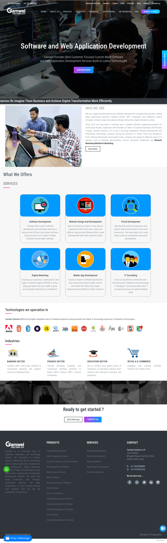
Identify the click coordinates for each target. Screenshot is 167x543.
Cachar (109, 428)
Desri (122, 426)
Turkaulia (24, 425)
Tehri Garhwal (132, 427)
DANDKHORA (163, 424)
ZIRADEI (149, 426)
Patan (8, 427)
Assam (23, 430)
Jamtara (137, 425)
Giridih (132, 425)
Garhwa (130, 425)
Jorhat (131, 428)
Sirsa (1, 428)
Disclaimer (144, 534)
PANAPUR (45, 426)
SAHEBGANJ (85, 425)
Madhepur (124, 426)
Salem (141, 429)
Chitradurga (60, 429)
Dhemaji (115, 428)
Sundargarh (5, 430)
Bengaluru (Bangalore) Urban (45, 429)
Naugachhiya (111, 424)
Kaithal (154, 427)
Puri (0, 430)
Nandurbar (86, 426)
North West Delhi (100, 427)
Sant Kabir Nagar (24, 424)
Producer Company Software (59, 482)
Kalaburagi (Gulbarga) (73, 429)
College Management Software (60, 498)
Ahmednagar (54, 426)
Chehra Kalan (126, 426)
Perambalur (134, 429)
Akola (55, 426)
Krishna (32, 428)
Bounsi (163, 425)
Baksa (103, 428)
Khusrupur (59, 424)
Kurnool (33, 428)
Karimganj (140, 428)
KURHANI (80, 425)
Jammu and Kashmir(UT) (51, 430)
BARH (46, 424)
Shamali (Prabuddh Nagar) (31, 424)
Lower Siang (78, 428)
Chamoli (116, 427)
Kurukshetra (157, 427)
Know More (92, 149)
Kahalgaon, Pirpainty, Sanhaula (88, 424)
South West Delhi (109, 427)
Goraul (121, 426)
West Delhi (111, 427)
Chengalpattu (105, 429)
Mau (3, 424)
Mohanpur (13, 426)
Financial (94, 12)
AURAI (63, 425)
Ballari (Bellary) (34, 429)
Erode (115, 429)
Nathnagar (97, 424)
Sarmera (101, 425)
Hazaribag (136, 425)
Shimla (18, 428)
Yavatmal (108, 426)
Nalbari (149, 428)
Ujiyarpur (6, 426)
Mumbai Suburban (80, 426)
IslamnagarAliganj (125, 424)
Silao (113, 425)
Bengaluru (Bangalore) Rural (41, 429)
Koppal (77, 429)
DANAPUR (82, 424)
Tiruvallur (161, 429)
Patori (10, 426)
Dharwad (66, 429)
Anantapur (25, 428)
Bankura (28, 427)
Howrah (41, 427)
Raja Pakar (111, 426)
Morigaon (146, 428)
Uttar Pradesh (33, 430)
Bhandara (61, 426)
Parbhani (92, 426)
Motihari (18, 425)
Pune (93, 426)
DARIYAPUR (24, 426)
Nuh (160, 427)
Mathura (2, 424)
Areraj (8, 425)
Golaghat (127, 428)
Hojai (130, 428)
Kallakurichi (117, 429)
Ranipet (140, 429)
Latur (76, 426)
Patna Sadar (50, 424)
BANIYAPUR (20, 426)
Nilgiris (132, 429)
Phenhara (30, 425)
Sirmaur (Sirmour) (20, 428)
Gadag (67, 429)
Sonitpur (152, 428)
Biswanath (106, 428)
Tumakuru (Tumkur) (91, 429)
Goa (22, 430)
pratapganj (131, 426)
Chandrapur (65, 426)
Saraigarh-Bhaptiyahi (145, 426)
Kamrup (132, 428)
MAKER (36, 426)
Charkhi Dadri (142, 427)
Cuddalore (111, 429)
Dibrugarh (118, 428)
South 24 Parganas (81, 427)
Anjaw (55, 428)
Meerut (4, 424)
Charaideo (111, 428)
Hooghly (40, 427)
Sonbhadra (39, 424)
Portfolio (130, 3)
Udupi (93, 429)
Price (123, 3)
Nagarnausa (109, 425)
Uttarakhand (30, 430)
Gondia (69, 426)
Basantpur (133, 426)
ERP (137, 12)
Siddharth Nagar (36, 424)
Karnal (155, 427)
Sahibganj (151, 425)
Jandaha (120, 426)
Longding (73, 428)
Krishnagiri (125, 429)
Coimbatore (109, 429)
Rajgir (98, 425)
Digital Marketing (94, 461)
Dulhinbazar (78, 424)
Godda (133, 425)
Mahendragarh (159, 427)
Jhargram (45, 427)
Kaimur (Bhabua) (128, 424)
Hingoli (71, 426)
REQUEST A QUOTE (150, 12)
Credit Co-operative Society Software (62, 461)
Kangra (11, 428)
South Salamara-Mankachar (156, 428)
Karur (123, 429)
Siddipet (16, 429)
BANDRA (65, 425)
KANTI (78, 425)
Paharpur (9, 425)
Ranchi (149, 425)
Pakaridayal (32, 425)
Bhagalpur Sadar (93, 424)
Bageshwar (115, 427)
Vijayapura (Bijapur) (100, 429)
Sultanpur (41, 424)
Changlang (56, 428)
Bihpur (91, 424)
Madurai (126, 429)
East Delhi (91, 427)
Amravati (56, 426)
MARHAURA (40, 426)
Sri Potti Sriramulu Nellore (40, 428)
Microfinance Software (56, 472)
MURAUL (75, 425)
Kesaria (13, 425)
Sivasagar (151, 428)
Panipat (165, 427)
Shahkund (100, 424)
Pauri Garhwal (125, 427)
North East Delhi (97, 427)
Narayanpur (109, 424)
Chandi (95, 425)
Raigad (95, 426)
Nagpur (82, 426)
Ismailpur (106, 424)
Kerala (8, 430)
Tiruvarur (165, 429)
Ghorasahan (45, 425)
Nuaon (146, 424)
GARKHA (29, 426)
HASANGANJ (161, 424)
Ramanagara (85, 429)
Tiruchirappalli (154, 429)
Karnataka (18, 430)
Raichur (83, 429)
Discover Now (83, 70)
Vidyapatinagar (8, 426)
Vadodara (23, 427)
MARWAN (81, 425)
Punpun (70, 424)
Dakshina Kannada (62, 429)
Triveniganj (142, 426)
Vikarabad (19, 429)
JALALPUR (33, 426)
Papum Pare (87, 428)
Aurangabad (59, 426)
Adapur (37, 425)
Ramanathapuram (138, 429)
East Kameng (61, 428)
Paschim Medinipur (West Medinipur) (60, 427)
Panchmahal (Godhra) (6, 427)
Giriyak (89, 425)
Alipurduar (26, 427)
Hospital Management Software (60, 520)
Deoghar (123, 425)
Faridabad (144, 427)
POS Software (52, 514)
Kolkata (48, 427)
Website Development (96, 456)
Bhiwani (140, 427)
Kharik (107, 424)
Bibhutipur (2, 426)
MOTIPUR (87, 425)
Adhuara (130, 424)
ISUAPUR (31, 426)
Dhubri (117, 428)
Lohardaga (143, 425)
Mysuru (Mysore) (81, 429)
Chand (137, 424)
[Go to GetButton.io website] (161, 540)
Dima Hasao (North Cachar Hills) (122, 428)
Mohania (143, 424)
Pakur (145, 425)
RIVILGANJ (48, 426)
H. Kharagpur (54, 425)
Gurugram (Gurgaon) (148, 427)
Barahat (160, 425)
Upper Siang (94, 428)
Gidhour (123, 424)
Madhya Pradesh (39, 430)
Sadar (47, 425)
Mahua (117, 426)
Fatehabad (146, 427)
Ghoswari (64, 424)
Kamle (64, 428)
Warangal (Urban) (26, 429)
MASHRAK (42, 426)
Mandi (17, 428)
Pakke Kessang (85, 428)
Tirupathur (157, 429)
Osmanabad (89, 426)
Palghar (90, 426)
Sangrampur (5, 425)
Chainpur (136, 424)
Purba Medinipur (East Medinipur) (76, 427)
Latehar (142, 425)
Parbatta (3, 425)
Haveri (70, 429)
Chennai (107, 429)
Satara (98, 426)
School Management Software (59, 504)
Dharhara (52, 425)
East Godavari (29, 428)
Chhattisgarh (48, 430)
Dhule (66, 426)
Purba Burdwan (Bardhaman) (71, 427)
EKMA (28, 426)
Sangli (97, 426)
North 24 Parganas (55, 427)
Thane (103, 426)
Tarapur (58, 425)
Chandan (164, 425)
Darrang (114, 428)
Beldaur (1, 425)
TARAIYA (52, 426)
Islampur (97, 425)
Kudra (141, 424)
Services (67, 12)
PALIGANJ (83, 424)
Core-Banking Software (56, 451)
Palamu (146, 425)
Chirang (112, 428)
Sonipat (3, 428)
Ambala (139, 427)
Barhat (122, 424)
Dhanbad (125, 425)
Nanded (84, 426)
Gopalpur (104, 424)
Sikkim (13, 430)
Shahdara (102, 427)
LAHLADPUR (35, 426)
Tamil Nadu (7, 430)
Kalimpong (47, 427)
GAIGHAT (69, 425)
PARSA (46, 426)
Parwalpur (115, 425)
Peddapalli (8, 429)
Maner (73, 424)
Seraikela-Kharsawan (153, 425)
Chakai (117, 424)
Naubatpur (76, 424)
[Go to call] (163, 528)
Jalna (73, 426)
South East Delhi (106, 427)
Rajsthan (21, 430)
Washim (106, 426)
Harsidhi (7, 425)
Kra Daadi (66, 428)
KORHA (165, 424)
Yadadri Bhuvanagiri (29, 429)
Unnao (42, 424)
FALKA (166, 424)
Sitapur (37, 424)
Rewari (166, 427)
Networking (125, 12)
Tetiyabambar (57, 425)
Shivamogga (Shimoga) (88, 429)
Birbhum (29, 427)
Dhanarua (71, 424)
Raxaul (34, 425)
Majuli (145, 428)
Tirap (92, 428)
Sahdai (109, 426)
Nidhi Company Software (57, 456)
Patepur (114, 426)
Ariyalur (103, 429)
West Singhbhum (158, 425)
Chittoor (26, 428)
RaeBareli (15, 424)
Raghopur (113, 426)
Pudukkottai (136, 429)
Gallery (146, 3)
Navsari (4, 427)
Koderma (140, 425)
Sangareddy (15, 429)
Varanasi (44, 424)
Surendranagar (19, 427)
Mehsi (12, 425)
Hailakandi (129, 428)
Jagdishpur (96, 424)
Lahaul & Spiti (16, 428)
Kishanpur (148, 426)
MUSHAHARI (71, 425)
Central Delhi (89, 427)
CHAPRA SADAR (22, 426)
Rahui (91, 425)
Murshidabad (51, 427)
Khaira (115, 424)
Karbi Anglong (138, 428)
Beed (60, 426)
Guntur (30, 428)
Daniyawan (57, 424)
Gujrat (31, 430)
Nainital (123, 427)
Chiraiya (42, 425)
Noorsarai (92, 425)
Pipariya (152, 424)
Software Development (96, 451)
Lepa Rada (70, 428)
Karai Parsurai (112, 425)
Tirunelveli (156, 429)
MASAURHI (80, 424)
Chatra (122, 425)
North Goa (165, 428)
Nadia (53, 427)
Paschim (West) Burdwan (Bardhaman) (66, 427)
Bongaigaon (108, 428)
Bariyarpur (50, 425)
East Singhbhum (128, 425)
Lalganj (118, 426)
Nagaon (148, 428)
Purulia (79, 427)
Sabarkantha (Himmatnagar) (14, 427)
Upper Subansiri (97, 428)
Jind (152, 427)
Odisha (16, 430)
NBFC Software (53, 477)
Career (115, 3)
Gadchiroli (68, 426)
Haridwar (122, 427)
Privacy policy (156, 534)
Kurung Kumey (68, 428)
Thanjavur (146, 429)
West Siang (101, 428)
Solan (22, 428)
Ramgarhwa (36, 425)
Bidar (48, 429)
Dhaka (46, 425)
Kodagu (75, 429)
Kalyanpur (15, 425)
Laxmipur (119, 424)
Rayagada (1, 430)
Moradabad (8, 424)
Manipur (19, 430)
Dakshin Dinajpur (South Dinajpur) (35, 427)
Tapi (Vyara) (21, 427)
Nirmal (4, 429)
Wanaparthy (22, 429)
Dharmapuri (113, 429)
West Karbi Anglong (162, 428)
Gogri (0, 425)
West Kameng (99, 428)
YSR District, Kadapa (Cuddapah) (52, 428)
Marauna (135, 426)
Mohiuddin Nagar (15, 426)
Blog (139, 3)
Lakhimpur (144, 428)
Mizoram (10, 430)
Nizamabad (6, 429)
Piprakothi (20, 425)
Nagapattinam (129, 429)
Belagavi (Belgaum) (37, 429)
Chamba (8, 428)
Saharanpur (18, 424)
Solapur (102, 426)
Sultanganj (102, 424)
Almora (113, 427)
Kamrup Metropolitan (135, 428)
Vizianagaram (46, 428)
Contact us (156, 3)
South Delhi (104, 427)
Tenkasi (145, 429)
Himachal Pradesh (42, 430)
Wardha (105, 426)
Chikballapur (53, 429)
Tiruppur (159, 429)
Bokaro (120, 425)
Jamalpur (49, 425)
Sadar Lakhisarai (148, 424)
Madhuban (26, 425)
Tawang (91, 428)
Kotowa (21, 425)
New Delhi (93, 427)
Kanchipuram (120, 429)
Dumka (126, 425)
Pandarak (65, 424)
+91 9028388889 (14, 3)
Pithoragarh (127, 427)
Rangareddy (13, 429)
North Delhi (95, 427)
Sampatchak (53, 424)
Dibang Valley (59, 428)
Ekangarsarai (106, 425)
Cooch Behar (31, 427)
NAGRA (43, 426)
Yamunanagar (5, 428)
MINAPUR (74, 425)
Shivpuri (11, 426)
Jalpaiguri (43, 427)
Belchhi (62, 424)
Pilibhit (11, 424)
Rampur (16, 424)
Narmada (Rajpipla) (1, 427)
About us (54, 12)
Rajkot (11, 427)
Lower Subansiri (80, 428)
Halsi (153, 424)
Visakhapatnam (43, 428)
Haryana (24, 430)
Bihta (74, 424)
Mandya (79, 429)
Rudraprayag (130, 427)
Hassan (69, 429)
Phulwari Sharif (55, 424)
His (150, 427)
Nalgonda (3, 429)
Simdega (156, 425)
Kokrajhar (142, 428)
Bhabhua (132, 424)
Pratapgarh (13, 424)
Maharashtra (37, 430)
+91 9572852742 (30, 3)
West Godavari (48, 428)
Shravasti (33, 424)
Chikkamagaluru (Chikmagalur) (56, 429)
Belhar (161, 425)
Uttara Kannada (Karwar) (96, 429)
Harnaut (94, 425)
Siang (90, 428)
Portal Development (95, 472)
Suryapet (18, 429)
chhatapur (138, 426)
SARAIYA (88, 425)
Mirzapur (6, 424)
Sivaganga (143, 429)
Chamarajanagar (50, 429)
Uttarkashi (137, 427)
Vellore (166, 429)
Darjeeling (38, 427)
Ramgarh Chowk (156, 424)
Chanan (154, 424)
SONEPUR (50, 426)
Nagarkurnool (1, 429)
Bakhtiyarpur (67, 424)
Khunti (139, 425)
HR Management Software (58, 466)
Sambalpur (3, 430)
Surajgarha (159, 424)
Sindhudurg (100, 426)
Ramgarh (145, 424)
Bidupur (127, 426)
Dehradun (120, 427)
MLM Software (53, 488)
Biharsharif (104, 425)
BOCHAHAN (67, 425)
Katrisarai (116, 425)
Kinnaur (12, 428)
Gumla (134, 425)
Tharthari (119, 425)
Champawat (118, 427)
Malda (49, 427)
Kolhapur (75, 426)
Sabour (99, 424)
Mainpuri (0, 424)
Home (43, 12)
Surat (17, 427)
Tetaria (27, 425)
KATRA (72, 425)
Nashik (87, 426)
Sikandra (114, 424)
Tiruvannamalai (163, 429)
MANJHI (38, 426)
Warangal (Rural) (24, 429)
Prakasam (35, 428)
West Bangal (27, 430)
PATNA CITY (48, 424)
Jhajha (121, 424)
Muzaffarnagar (10, 424)
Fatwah (45, 424)
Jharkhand (35, 430)
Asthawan (100, 425)
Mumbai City (78, 426)
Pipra (143, 426)
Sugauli (23, 425)
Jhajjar (151, 427)
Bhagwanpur (134, 424)
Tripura (15, 430)
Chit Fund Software (55, 493)
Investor (106, 3)
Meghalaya (12, 430)
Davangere (65, 429)
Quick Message (73, 419)
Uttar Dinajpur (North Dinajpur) (85, 427)
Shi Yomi (89, 428)
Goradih (85, 424)
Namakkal (130, 429)
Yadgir (102, 429)
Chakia (11, 425)
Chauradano (39, 425)
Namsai (83, 428)
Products (80, 12)
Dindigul (114, 429)
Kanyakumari (122, 429)
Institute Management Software (60, 509)
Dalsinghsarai (4, 426)
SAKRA (77, 425)
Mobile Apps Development (98, 466)
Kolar (76, 429)
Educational (109, 12)
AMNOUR (18, 426)
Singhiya (0, 426)
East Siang (63, 428)
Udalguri (160, 428)
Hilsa (102, 425)
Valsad (24, 427)
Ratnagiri (96, 426)
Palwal (161, 427)
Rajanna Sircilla (10, 429)
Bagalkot (32, 429)
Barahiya (150, 424)
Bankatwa (41, 425)
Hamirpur (10, 428)
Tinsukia (158, 428)
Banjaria (16, 425)
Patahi (29, 425)
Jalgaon (72, 426)
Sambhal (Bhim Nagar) (21, 424)
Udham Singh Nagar (134, 427)
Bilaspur (6, 428)
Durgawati (140, 424)
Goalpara (125, 428)
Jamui (112, 424)
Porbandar (10, 427)
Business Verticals (93, 3)
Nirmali (136, 426)
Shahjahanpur (27, 424)
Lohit (71, 428)
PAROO (83, 425)
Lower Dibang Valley (75, 428)
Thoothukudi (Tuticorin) (150, 429)
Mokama (60, 424)
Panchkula (163, 427)
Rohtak (0, 428)
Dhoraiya (166, 425)
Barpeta (104, 428)
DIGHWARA (26, 426)
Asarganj (62, 425)
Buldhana (63, 426)
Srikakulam (37, 428)
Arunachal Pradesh (45, 430)
